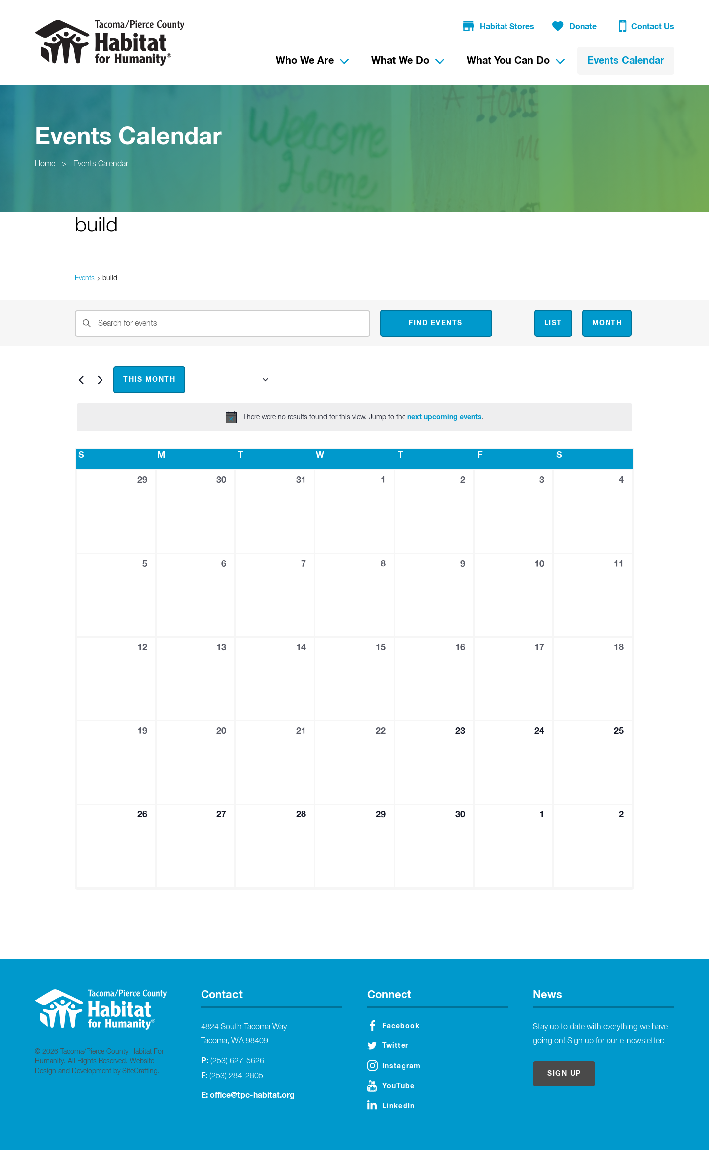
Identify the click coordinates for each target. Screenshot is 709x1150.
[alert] (354, 417)
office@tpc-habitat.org (252, 1095)
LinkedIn (391, 1105)
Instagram (394, 1065)
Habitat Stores (498, 27)
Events (85, 278)
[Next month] (100, 380)
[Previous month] (81, 380)
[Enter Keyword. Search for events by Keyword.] (222, 323)
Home (45, 164)
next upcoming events (444, 417)
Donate (574, 27)
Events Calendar (100, 164)
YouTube (391, 1086)
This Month (149, 379)
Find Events (436, 323)
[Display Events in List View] (553, 323)
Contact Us (646, 28)
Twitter (387, 1046)
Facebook (395, 1025)
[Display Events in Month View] (607, 323)
